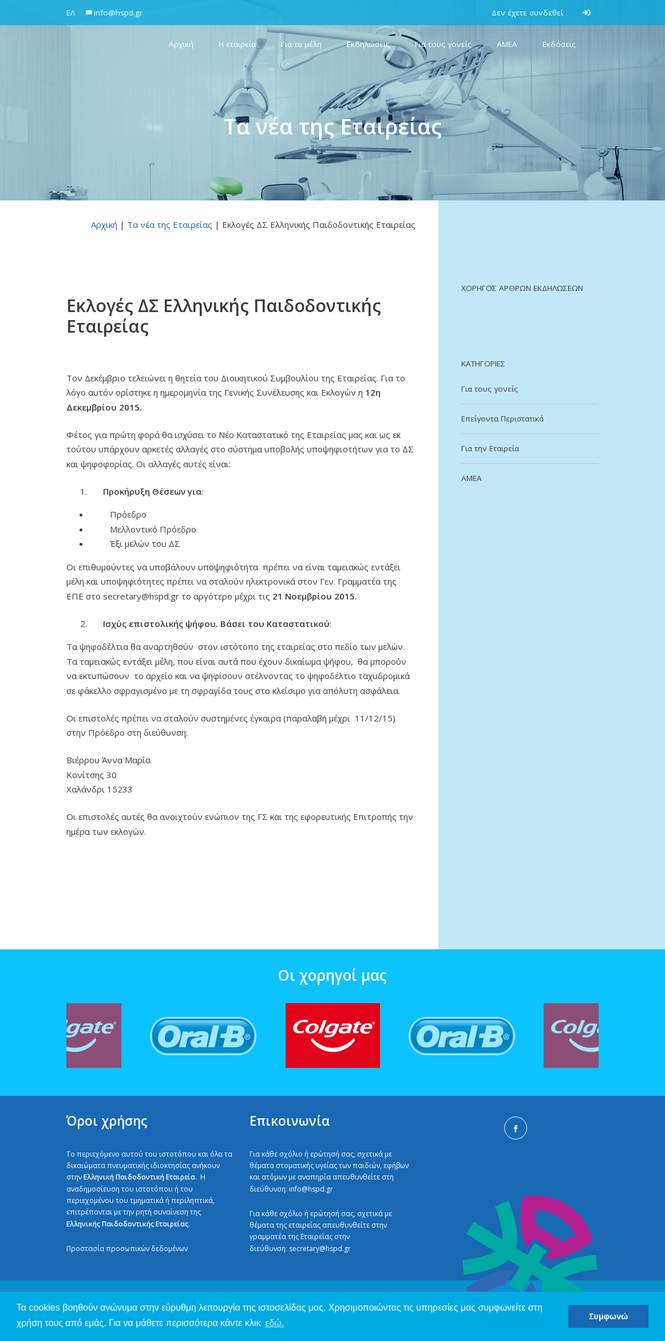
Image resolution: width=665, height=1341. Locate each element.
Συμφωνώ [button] (608, 1316)
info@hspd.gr (311, 1189)
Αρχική (104, 224)
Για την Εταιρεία (490, 448)
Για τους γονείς (489, 389)
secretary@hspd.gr (320, 1248)
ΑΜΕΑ (471, 478)
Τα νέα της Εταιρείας (169, 224)
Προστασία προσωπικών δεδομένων (127, 1248)
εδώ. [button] (274, 1323)
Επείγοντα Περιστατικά (502, 418)
